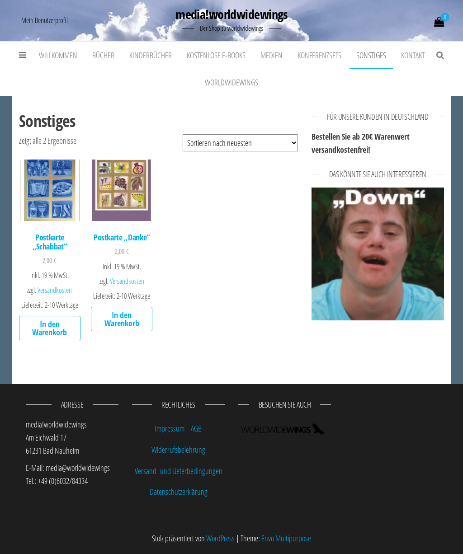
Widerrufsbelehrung (178, 449)
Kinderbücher (150, 55)
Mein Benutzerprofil (44, 20)
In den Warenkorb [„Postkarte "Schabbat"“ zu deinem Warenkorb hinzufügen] (49, 328)
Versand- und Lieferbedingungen (178, 470)
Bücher (103, 55)
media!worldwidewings (231, 14)
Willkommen (58, 55)
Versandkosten (55, 290)
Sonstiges (371, 55)
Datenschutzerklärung (179, 491)
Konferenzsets (319, 55)
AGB (196, 428)
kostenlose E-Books (216, 55)
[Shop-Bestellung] (240, 142)
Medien (271, 55)
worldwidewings (231, 82)
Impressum (169, 428)
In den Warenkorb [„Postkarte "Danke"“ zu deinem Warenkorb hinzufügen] (121, 319)
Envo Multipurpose (286, 538)
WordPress (220, 538)
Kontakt (413, 55)
